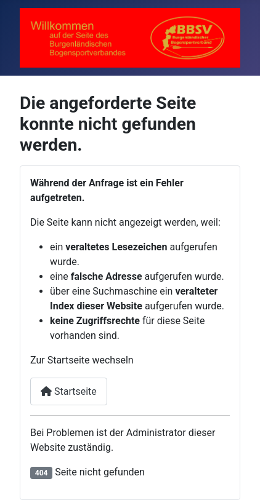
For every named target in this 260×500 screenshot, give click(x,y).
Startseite (69, 391)
